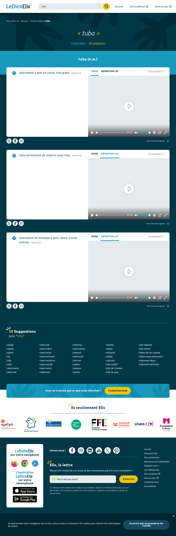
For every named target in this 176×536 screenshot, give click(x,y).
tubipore (77, 368)
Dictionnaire (36, 21)
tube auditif (112, 364)
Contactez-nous (117, 390)
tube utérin (144, 349)
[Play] (92, 132)
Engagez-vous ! (151, 465)
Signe (94, 71)
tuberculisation (47, 360)
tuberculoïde (46, 364)
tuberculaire (12, 368)
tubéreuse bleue (147, 360)
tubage (10, 345)
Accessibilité (150, 486)
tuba (47, 21)
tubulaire (110, 352)
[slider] (111, 132)
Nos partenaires (151, 457)
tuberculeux (46, 349)
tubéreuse (45, 372)
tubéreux (77, 345)
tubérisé (77, 352)
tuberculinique (47, 356)
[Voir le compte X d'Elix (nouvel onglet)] (107, 450)
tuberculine (45, 352)
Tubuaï (109, 349)
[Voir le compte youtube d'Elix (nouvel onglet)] (99, 450)
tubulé (109, 356)
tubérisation (79, 349)
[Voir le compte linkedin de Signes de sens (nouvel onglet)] (90, 450)
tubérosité (78, 356)
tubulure (110, 360)
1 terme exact (78, 43)
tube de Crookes (114, 368)
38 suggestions (97, 43)
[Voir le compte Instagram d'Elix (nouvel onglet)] (81, 450)
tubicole (77, 360)
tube (8, 360)
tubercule (11, 372)
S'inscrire (128, 479)
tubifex (76, 364)
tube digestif (145, 345)
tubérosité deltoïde (149, 364)
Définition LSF (109, 71)
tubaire (10, 349)
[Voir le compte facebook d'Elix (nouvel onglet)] (72, 450)
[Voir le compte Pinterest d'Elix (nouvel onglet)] (116, 450)
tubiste (76, 372)
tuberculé (45, 345)
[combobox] (74, 6)
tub (8, 356)
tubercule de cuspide (149, 352)
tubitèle (110, 345)
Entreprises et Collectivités (157, 461)
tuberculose (46, 368)
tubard (9, 352)
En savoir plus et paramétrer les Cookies (146, 524)
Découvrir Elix (150, 453)
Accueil (24, 21)
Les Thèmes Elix (151, 469)
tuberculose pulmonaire (151, 356)
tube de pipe (112, 372)
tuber (9, 364)
